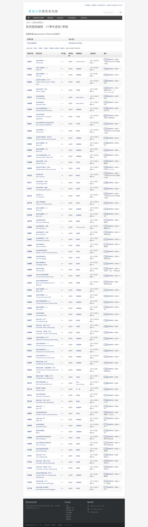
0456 (29, 90)
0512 (29, 383)
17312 (105, 239)
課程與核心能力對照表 (75, 43)
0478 (29, 215)
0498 (29, 326)
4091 (29, 407)
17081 (105, 81)
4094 (29, 425)
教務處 (60, 525)
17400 (105, 400)
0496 (29, 314)
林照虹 (78, 401)
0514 (29, 389)
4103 (29, 468)
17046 (105, 96)
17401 (105, 363)
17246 (105, 276)
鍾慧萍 (78, 239)
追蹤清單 (94, 5)
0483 (29, 245)
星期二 (41, 48)
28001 (105, 115)
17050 (105, 75)
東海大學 (27, 525)
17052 (105, 150)
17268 (105, 143)
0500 (29, 338)
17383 (105, 320)
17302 (105, 264)
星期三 (46, 48)
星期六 (62, 48)
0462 (29, 130)
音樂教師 (78, 69)
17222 (105, 59)
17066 (105, 351)
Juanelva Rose (80, 61)
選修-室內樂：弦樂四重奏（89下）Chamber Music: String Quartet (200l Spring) (47, 370)
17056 (105, 307)
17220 (105, 314)
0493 (29, 296)
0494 (29, 302)
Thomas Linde (80, 227)
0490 (29, 275)
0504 (29, 362)
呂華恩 (78, 90)
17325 (105, 357)
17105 (105, 251)
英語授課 (61, 18)
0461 (29, 123)
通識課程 (50, 18)
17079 (105, 138)
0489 (29, 269)
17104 (105, 268)
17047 (105, 102)
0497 (29, 320)
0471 (29, 182)
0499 (29, 332)
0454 (29, 74)
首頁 (67, 505)
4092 (29, 413)
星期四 (52, 48)
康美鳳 (78, 283)
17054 (105, 214)
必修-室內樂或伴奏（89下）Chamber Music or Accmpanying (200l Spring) (46, 475)
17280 (105, 256)
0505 (29, 370)
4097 (29, 431)
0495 (29, 308)
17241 (105, 282)
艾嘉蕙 (78, 438)
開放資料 (68, 517)
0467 (29, 156)
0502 (29, 350)
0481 (29, 233)
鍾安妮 (78, 189)
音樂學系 (110, 59)
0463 (29, 138)
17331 (105, 418)
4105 (29, 482)
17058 (105, 108)
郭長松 (78, 203)
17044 (105, 302)
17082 (105, 167)
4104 (29, 475)
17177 (105, 487)
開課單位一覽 (70, 508)
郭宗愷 (78, 257)
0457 (29, 97)
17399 (105, 338)
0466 (29, 150)
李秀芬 (78, 162)
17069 (105, 88)
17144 (105, 430)
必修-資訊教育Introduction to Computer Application (44, 116)
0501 (29, 344)
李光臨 (78, 116)
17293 (105, 412)
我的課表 (87, 5)
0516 (29, 401)
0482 (29, 239)
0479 (29, 221)
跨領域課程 (72, 18)
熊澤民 (78, 196)
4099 (29, 443)
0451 (29, 61)
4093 (29, 419)
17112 (105, 220)
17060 (105, 155)
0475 (29, 209)
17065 (105, 345)
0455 (29, 82)
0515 (29, 395)
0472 (29, 188)
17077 (105, 129)
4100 (29, 449)
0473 (29, 195)
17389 (105, 389)
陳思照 (78, 245)
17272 (105, 290)
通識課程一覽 (70, 510)
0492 (29, 290)
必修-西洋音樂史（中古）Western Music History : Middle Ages (45, 82)
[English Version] (117, 5)
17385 (105, 332)
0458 (29, 103)
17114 (105, 244)
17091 (105, 203)
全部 (67, 48)
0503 (29, 356)
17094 (105, 194)
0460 (29, 116)
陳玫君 (78, 131)
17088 (105, 183)
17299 (105, 449)
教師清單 (68, 519)
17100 (105, 173)
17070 (105, 161)
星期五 (57, 48)
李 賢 (78, 389)
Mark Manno (80, 97)
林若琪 (78, 82)
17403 (105, 377)
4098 (29, 437)
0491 (29, 282)
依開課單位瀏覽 (38, 18)
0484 (29, 251)
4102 (29, 462)
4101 (29, 455)
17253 (105, 124)
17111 (105, 395)
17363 (105, 406)
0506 (29, 377)
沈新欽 (78, 183)
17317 (105, 443)
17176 (105, 436)
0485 (29, 257)
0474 (29, 203)
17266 (105, 69)
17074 (105, 232)
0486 (29, 263)
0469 (29, 168)
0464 (29, 144)
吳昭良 (78, 264)
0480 (29, 227)
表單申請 (84, 18)
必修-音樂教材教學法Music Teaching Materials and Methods (45, 283)
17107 (105, 226)
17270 (105, 209)
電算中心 (53, 525)
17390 (105, 474)
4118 (29, 488)
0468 (29, 162)
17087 (105, 189)
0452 (29, 68)
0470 (29, 175)
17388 (105, 383)
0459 (29, 109)
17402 (105, 369)
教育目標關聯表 (32, 43)
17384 (105, 326)
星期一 (36, 48)
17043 (105, 296)
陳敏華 (78, 221)
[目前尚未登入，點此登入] (105, 5)
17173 (105, 424)
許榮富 (78, 233)
